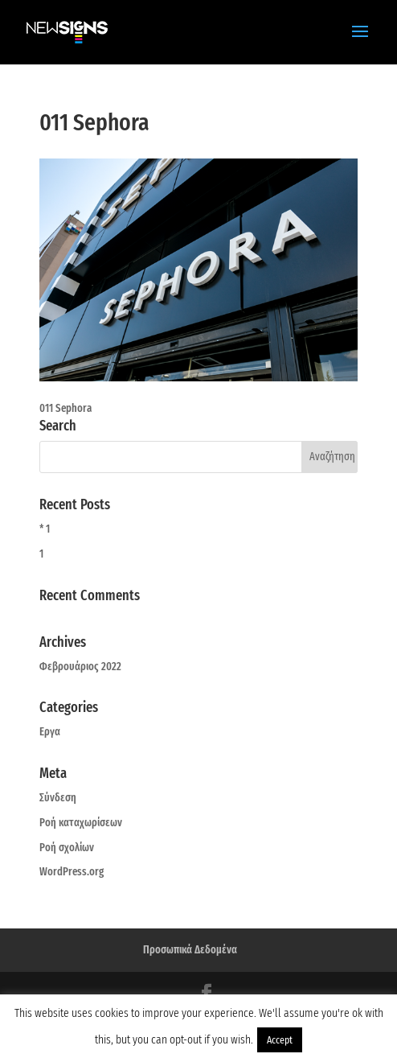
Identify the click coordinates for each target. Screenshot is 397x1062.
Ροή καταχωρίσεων (80, 822)
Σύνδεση (57, 798)
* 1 (44, 529)
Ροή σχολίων (66, 847)
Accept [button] (280, 1040)
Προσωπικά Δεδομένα (190, 950)
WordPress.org (71, 872)
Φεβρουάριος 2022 (80, 666)
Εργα (49, 732)
